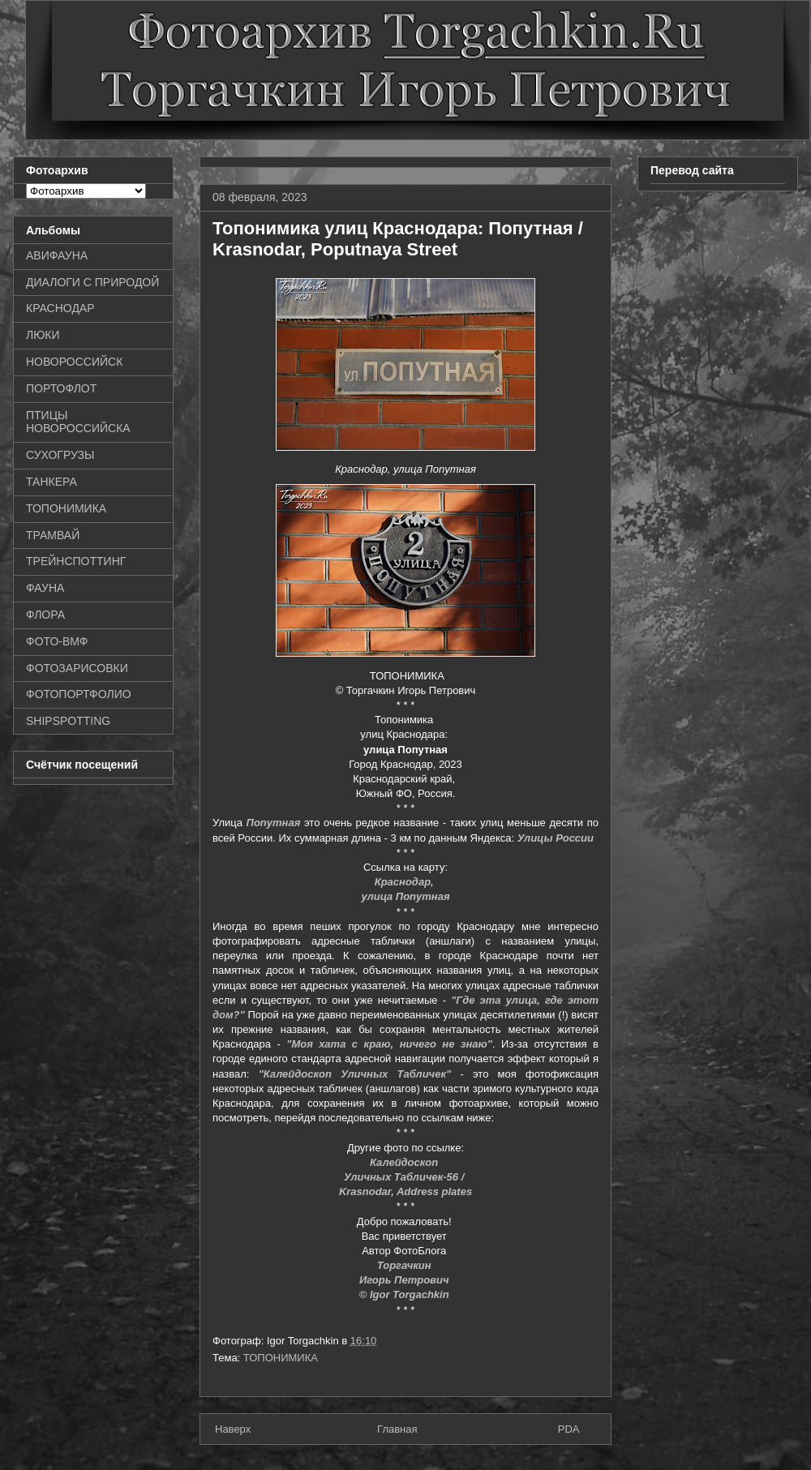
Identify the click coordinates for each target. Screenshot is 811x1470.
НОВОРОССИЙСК (74, 361)
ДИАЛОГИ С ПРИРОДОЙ (92, 282)
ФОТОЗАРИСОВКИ (77, 668)
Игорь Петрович (405, 1280)
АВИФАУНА (57, 255)
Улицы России (555, 838)
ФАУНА (45, 587)
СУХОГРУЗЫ (60, 454)
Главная (397, 1429)
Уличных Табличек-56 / (405, 1177)
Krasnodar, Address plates (405, 1191)
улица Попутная (405, 896)
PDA (569, 1429)
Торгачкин (405, 1265)
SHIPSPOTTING (68, 720)
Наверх (233, 1429)
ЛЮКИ (43, 334)
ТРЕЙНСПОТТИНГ (76, 561)
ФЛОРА (45, 614)
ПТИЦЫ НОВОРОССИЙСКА (78, 422)
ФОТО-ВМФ (57, 641)
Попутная (274, 822)
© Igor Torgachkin (406, 1294)
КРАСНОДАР (60, 308)
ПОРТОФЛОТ (61, 388)
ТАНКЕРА (51, 481)
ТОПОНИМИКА (280, 1358)
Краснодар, (406, 882)
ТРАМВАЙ (52, 535)
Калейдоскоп (405, 1162)
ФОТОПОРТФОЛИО (78, 694)
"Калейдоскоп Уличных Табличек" (355, 1074)
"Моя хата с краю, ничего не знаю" (389, 1044)
